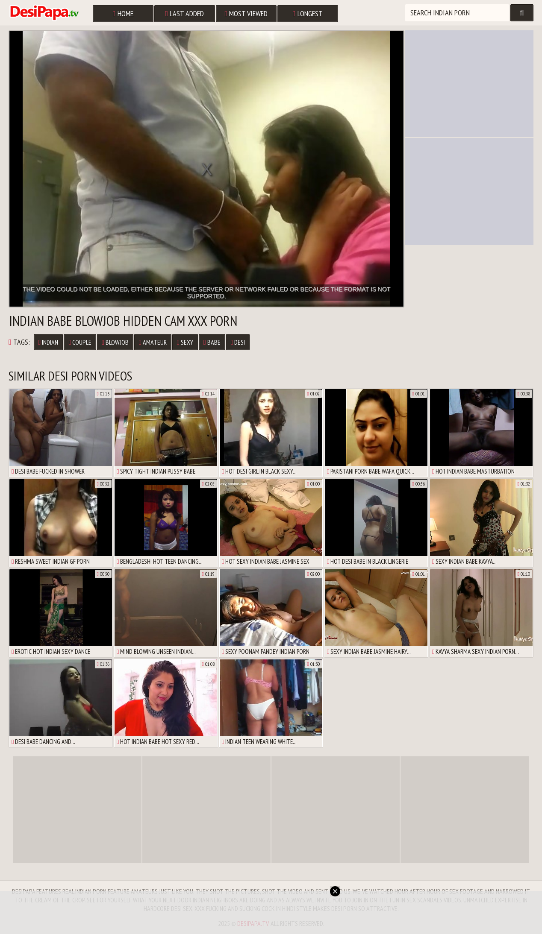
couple (79, 342)
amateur (153, 342)
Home (123, 13)
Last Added (184, 13)
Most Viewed (246, 13)
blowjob (115, 342)
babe (212, 342)
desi (238, 342)
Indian (48, 342)
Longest (308, 13)
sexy (185, 342)
